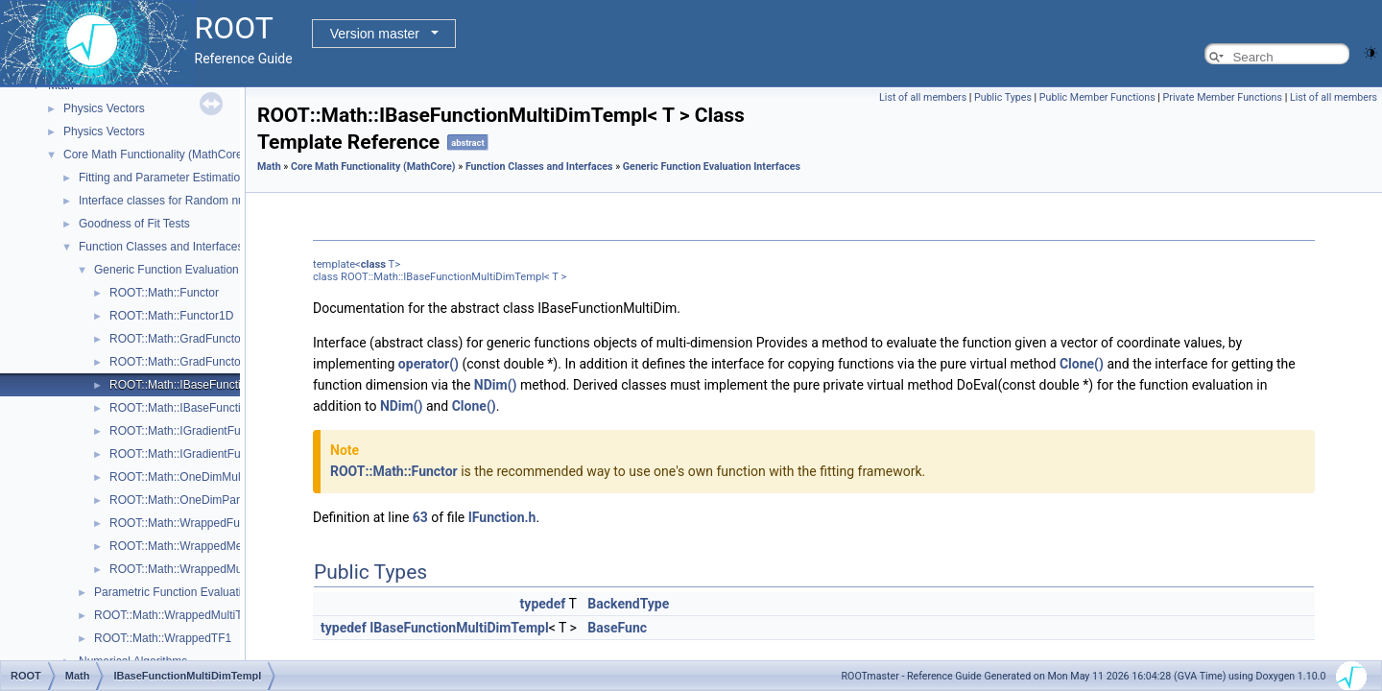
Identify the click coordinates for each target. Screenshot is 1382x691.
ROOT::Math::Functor (164, 292)
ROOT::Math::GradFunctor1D (184, 362)
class (373, 264)
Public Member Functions (1097, 97)
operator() (428, 363)
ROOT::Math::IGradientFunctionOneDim (211, 454)
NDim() (495, 385)
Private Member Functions (1222, 97)
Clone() (1082, 363)
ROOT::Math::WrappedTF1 (162, 638)
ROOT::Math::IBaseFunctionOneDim (202, 408)
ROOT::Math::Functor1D (171, 315)
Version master (374, 33)
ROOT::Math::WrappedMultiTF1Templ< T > (203, 615)
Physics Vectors (104, 108)
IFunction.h (502, 517)
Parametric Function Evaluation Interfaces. (202, 592)
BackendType (628, 603)
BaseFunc (617, 627)
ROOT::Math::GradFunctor (177, 339)
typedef (543, 603)
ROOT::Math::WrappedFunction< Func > (212, 523)
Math (269, 166)
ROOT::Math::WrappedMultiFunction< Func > (225, 569)
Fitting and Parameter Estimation (163, 177)
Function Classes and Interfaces (161, 246)
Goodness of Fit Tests (134, 223)
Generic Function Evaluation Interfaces (193, 269)
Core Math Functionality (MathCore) (155, 154)
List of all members (922, 97)
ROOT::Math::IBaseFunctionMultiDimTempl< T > (232, 385)
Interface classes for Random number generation (203, 200)
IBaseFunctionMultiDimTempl (458, 627)
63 (420, 517)
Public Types (1003, 97)
